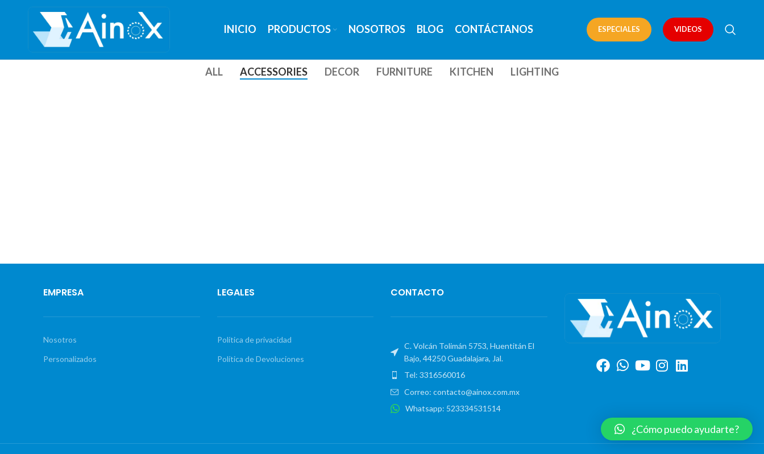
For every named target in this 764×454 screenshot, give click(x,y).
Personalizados (70, 359)
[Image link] (642, 317)
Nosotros (60, 339)
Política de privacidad (254, 339)
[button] (677, 429)
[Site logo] (99, 29)
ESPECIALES (619, 29)
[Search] (730, 29)
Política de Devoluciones (260, 359)
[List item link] (469, 375)
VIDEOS (688, 29)
